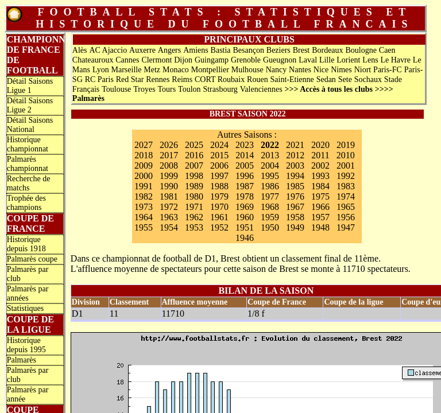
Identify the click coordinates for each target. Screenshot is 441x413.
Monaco (176, 69)
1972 (169, 207)
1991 (143, 186)
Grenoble (246, 60)
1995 (270, 176)
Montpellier (210, 69)
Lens (370, 60)
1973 (143, 207)
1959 (270, 217)
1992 (345, 176)
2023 (244, 145)
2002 (320, 165)
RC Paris (99, 79)
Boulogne (360, 50)
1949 (295, 227)
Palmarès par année (28, 394)
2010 (345, 155)
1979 (219, 196)
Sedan (326, 79)
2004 (270, 165)
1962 (194, 217)
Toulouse (116, 89)
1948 (320, 227)
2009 (143, 165)
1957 (320, 217)
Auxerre (142, 50)
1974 (345, 196)
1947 (345, 227)
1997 (219, 176)
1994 (295, 176)
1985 (295, 186)
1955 (143, 227)
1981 (169, 196)
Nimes (341, 69)
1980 (194, 196)
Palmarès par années (28, 293)
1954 (169, 227)
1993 (320, 176)
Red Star (130, 79)
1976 (295, 196)
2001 (345, 165)
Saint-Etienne (292, 79)
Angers (169, 50)
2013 (270, 155)
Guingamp (212, 60)
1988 (219, 186)
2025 (194, 145)
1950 (270, 227)
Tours (167, 89)
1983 (345, 186)
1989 (194, 186)
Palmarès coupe (32, 259)
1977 (270, 196)
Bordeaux (327, 50)
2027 (143, 145)
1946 (244, 238)
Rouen (257, 79)
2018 (143, 155)
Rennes (157, 79)
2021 (295, 145)
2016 (194, 155)
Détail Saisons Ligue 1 (30, 86)
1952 (219, 227)
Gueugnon (279, 60)
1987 (244, 186)
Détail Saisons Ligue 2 (30, 105)
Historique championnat (27, 144)
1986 (270, 186)
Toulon (189, 89)
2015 (219, 155)
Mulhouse (247, 69)
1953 (194, 227)
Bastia (221, 50)
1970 (219, 207)
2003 (295, 165)
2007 (194, 165)
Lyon (100, 69)
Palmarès (21, 360)
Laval (308, 60)
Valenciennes (261, 89)
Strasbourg (220, 89)
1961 (219, 217)
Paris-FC (387, 69)
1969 (244, 207)
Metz (152, 69)
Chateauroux (93, 60)
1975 (320, 196)
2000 (143, 176)
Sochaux (368, 79)
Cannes (127, 60)
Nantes (300, 69)
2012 (295, 155)
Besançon (248, 50)
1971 (194, 207)
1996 (244, 176)
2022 (270, 145)
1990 (169, 186)
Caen (387, 50)
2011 (320, 155)
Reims (182, 79)
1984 (320, 186)
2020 (320, 145)
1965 (345, 207)
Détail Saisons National (30, 125)
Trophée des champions (26, 203)
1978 (244, 196)
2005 (244, 165)
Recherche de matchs (29, 183)
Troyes (144, 89)
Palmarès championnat (27, 164)
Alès (79, 50)
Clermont (156, 60)
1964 (143, 217)
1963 (169, 217)
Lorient (348, 60)
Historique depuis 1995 (26, 345)
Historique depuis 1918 (26, 244)
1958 (295, 217)
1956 (345, 217)
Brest (301, 50)
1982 (143, 196)
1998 (194, 176)
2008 (169, 165)
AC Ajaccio (108, 50)
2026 (169, 145)
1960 (244, 217)
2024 (219, 145)
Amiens (195, 50)
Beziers (278, 50)
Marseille (126, 69)
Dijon (183, 60)
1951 (244, 227)
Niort (363, 69)
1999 (169, 176)
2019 (345, 145)
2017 (169, 155)
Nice (321, 69)
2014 (244, 155)
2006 (219, 165)
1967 (295, 207)
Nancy (276, 69)
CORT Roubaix (220, 79)
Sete (345, 79)
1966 (320, 207)
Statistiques (25, 308)
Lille (326, 60)
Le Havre (395, 60)
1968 (270, 207)
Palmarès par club (28, 274)
